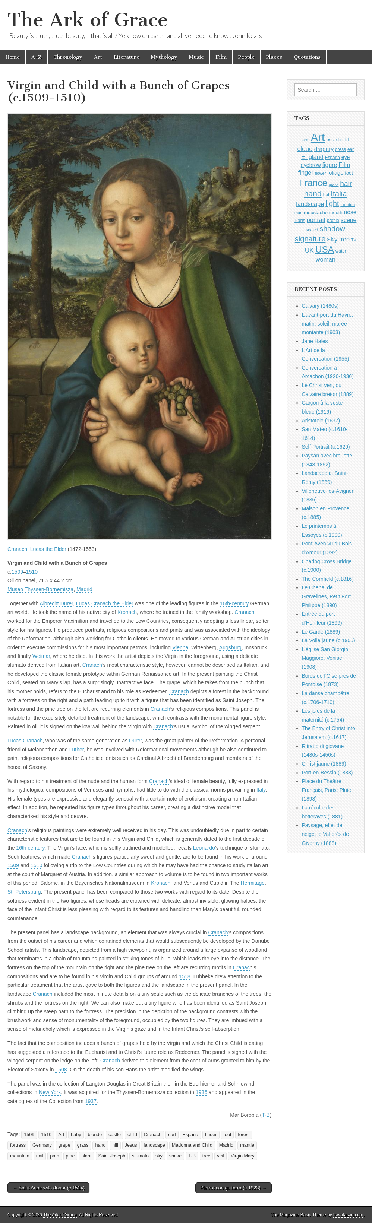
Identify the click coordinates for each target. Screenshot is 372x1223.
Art (98, 57)
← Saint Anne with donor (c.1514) (48, 1188)
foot (227, 1134)
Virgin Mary (242, 1156)
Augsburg (230, 647)
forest (244, 1134)
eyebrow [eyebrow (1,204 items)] (311, 165)
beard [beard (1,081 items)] (332, 139)
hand (100, 1145)
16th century (30, 848)
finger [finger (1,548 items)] (305, 172)
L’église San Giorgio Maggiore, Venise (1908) (325, 658)
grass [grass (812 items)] (334, 184)
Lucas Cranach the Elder (104, 603)
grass (83, 1145)
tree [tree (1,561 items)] (344, 239)
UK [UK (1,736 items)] (309, 250)
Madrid (84, 589)
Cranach (244, 612)
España (190, 1134)
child (132, 1134)
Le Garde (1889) (321, 632)
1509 (17, 572)
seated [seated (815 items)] (312, 230)
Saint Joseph (112, 1156)
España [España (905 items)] (332, 157)
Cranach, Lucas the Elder (36, 549)
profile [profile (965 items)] (333, 220)
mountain (19, 1156)
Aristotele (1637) (321, 421)
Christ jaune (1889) (324, 764)
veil (220, 1156)
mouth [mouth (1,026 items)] (336, 212)
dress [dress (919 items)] (340, 149)
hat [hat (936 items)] (326, 194)
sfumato (140, 1156)
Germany (42, 1145)
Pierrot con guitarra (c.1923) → (233, 1188)
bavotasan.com (348, 1214)
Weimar (41, 656)
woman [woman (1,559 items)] (325, 259)
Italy (261, 790)
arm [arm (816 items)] (305, 139)
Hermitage (252, 883)
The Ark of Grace (87, 20)
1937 (91, 1101)
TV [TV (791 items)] (353, 240)
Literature (126, 57)
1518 (184, 976)
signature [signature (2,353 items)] (310, 239)
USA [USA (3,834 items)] (324, 249)
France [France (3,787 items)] (313, 183)
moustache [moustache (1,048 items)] (316, 212)
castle (114, 1134)
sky (159, 1156)
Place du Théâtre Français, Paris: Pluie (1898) (326, 790)
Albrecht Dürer (56, 603)
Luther (76, 750)
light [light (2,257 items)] (332, 203)
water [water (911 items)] (340, 251)
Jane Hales (315, 341)
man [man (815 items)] (298, 212)
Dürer (135, 741)
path (54, 1156)
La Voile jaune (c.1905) (328, 640)
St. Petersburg (24, 892)
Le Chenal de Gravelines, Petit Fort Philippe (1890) (326, 596)
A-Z (36, 57)
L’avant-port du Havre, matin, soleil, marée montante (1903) (327, 323)
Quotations (307, 57)
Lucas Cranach (24, 741)
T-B (266, 1115)
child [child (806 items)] (344, 139)
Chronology (67, 57)
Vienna (180, 647)
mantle (247, 1145)
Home (13, 57)
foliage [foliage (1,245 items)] (335, 173)
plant (86, 1156)
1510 (32, 572)
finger (211, 1134)
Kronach (127, 612)
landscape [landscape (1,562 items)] (310, 203)
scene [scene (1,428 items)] (348, 220)
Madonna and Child (192, 1145)
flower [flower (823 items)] (320, 173)
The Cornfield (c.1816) (328, 579)
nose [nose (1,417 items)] (350, 212)
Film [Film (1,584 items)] (344, 164)
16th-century (234, 603)
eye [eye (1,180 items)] (345, 157)
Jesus (131, 1145)
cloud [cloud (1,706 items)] (304, 148)
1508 (61, 1069)
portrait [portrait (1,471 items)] (316, 219)
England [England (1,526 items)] (312, 156)
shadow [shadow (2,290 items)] (332, 229)
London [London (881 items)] (347, 204)
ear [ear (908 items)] (350, 149)
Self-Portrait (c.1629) (326, 447)
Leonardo (204, 848)
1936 (201, 1092)
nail (40, 1156)
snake (175, 1156)
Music (196, 57)
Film (221, 57)
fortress (18, 1145)
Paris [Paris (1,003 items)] (299, 220)
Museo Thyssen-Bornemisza (40, 589)
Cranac (241, 967)
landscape (154, 1145)
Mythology (164, 57)
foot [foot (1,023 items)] (349, 173)
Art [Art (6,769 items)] (318, 137)
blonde (95, 1134)
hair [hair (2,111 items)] (346, 183)
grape (64, 1145)
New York (50, 1092)
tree (206, 1156)
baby (76, 1134)
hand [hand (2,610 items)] (313, 193)
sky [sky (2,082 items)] (332, 239)
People (246, 57)
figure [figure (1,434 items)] (329, 165)
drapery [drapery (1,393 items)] (324, 149)
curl (172, 1134)
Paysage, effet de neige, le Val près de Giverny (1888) (325, 834)
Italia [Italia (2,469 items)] (339, 193)
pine (70, 1156)
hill (115, 1145)
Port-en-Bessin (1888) (327, 773)
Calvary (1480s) (320, 306)
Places (274, 57)
